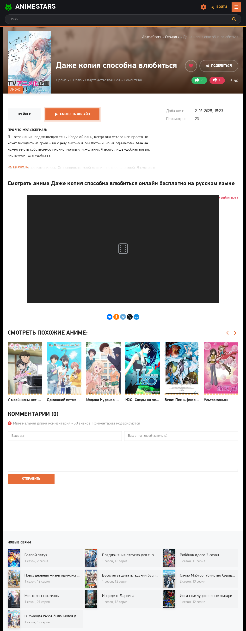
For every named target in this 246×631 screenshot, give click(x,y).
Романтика (133, 80)
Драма (61, 80)
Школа (76, 80)
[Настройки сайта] (203, 7)
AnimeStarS (30, 7)
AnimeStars (151, 37)
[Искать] (234, 19)
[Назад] (227, 333)
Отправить (31, 479)
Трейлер (24, 114)
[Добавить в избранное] (191, 66)
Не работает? (226, 198)
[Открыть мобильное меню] (236, 7)
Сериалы (172, 37)
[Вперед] (234, 333)
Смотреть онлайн (75, 114)
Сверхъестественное (102, 80)
